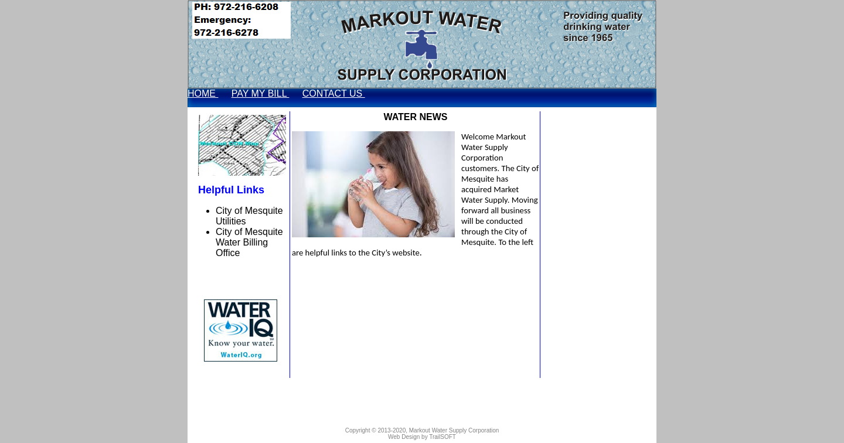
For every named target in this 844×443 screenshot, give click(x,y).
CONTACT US (333, 93)
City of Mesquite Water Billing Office (249, 242)
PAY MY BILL (261, 93)
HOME (203, 93)
